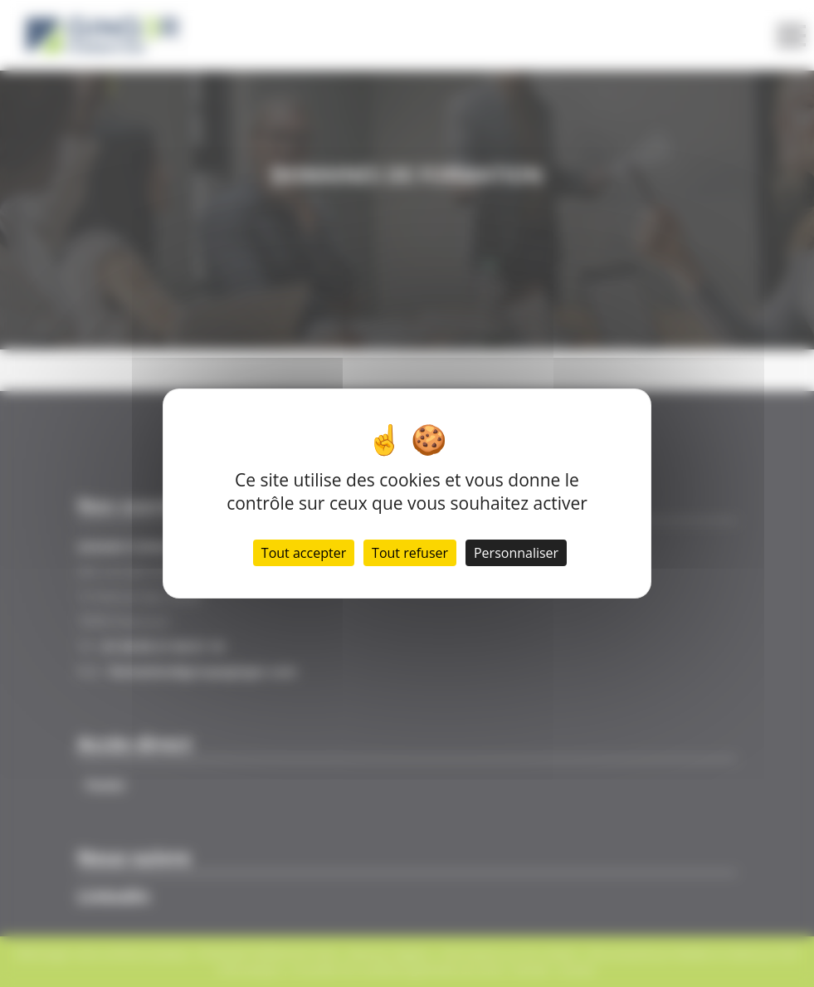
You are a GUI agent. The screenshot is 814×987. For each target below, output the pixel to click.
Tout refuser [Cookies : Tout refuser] (410, 553)
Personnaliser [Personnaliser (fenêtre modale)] (516, 553)
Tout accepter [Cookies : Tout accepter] (303, 553)
